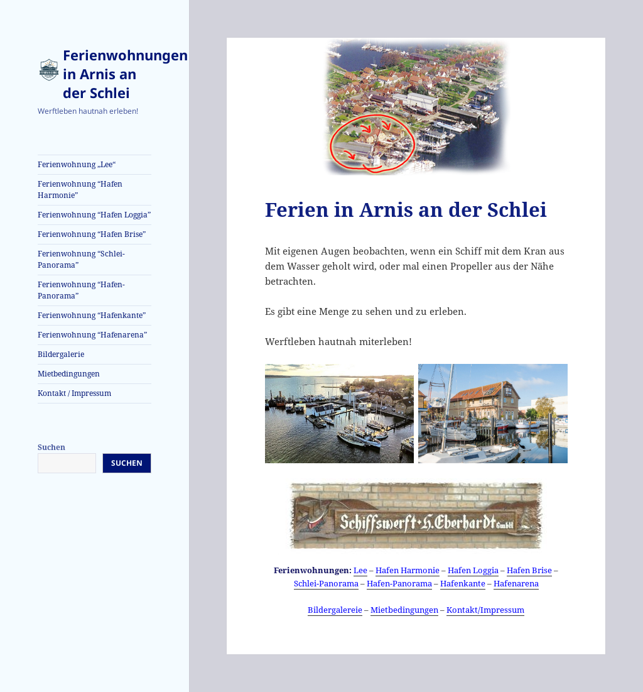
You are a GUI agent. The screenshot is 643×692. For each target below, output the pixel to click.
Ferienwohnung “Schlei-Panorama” (81, 259)
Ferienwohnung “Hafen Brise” (92, 234)
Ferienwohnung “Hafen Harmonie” (80, 189)
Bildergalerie (61, 354)
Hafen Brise (529, 570)
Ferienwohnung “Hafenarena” (92, 334)
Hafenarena (516, 583)
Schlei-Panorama (326, 583)
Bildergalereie (335, 609)
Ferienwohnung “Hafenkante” (92, 315)
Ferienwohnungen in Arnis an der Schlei (125, 73)
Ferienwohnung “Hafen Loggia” (94, 214)
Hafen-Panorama (399, 583)
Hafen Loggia (473, 570)
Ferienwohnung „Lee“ (77, 164)
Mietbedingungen (69, 373)
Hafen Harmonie (408, 570)
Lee (360, 570)
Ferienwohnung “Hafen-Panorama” (81, 290)
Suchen (51, 447)
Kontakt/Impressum (485, 609)
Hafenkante (462, 583)
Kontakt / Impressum (74, 393)
